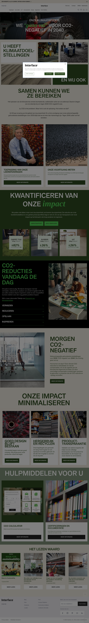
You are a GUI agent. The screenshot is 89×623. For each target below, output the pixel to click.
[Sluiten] (65, 63)
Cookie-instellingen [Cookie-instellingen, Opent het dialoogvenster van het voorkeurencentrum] (29, 73)
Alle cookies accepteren (59, 73)
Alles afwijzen (49, 73)
